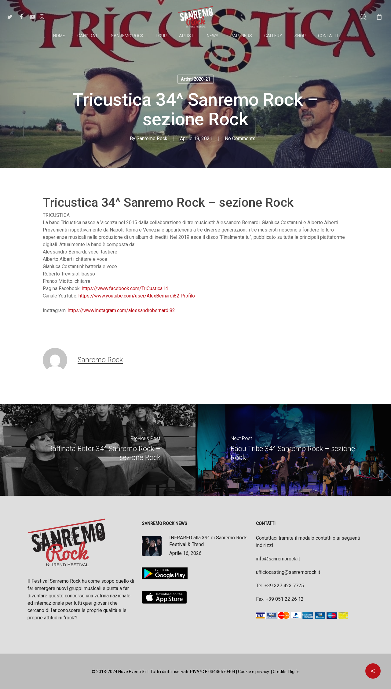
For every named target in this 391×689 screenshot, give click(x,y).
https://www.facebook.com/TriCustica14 (125, 288)
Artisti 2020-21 (195, 79)
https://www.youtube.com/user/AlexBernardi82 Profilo (136, 296)
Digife (294, 671)
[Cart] (379, 16)
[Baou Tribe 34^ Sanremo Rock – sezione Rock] (293, 450)
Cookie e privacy (253, 671)
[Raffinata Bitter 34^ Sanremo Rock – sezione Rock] (98, 450)
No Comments (240, 138)
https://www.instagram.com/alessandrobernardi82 (121, 310)
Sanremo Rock (152, 138)
